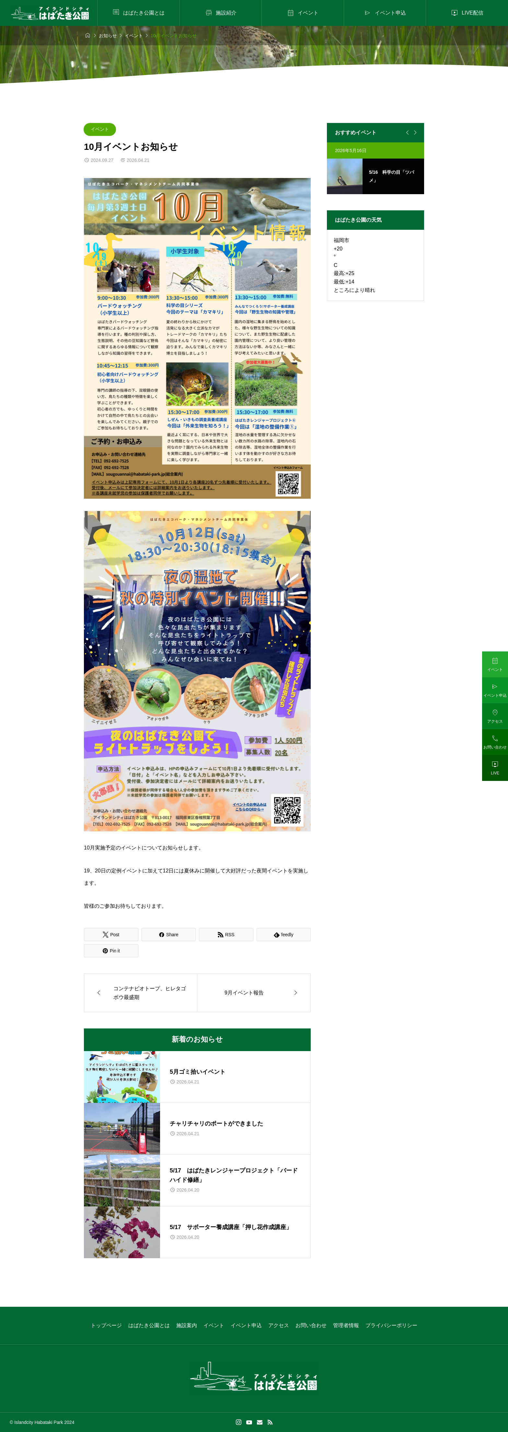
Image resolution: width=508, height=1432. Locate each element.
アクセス (278, 1325)
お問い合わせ (311, 1325)
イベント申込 (246, 1325)
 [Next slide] (414, 133)
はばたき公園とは (149, 1325)
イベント (100, 129)
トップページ (106, 1325)
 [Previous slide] (406, 133)
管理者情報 (346, 1325)
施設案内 (186, 1325)
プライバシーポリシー (391, 1325)
